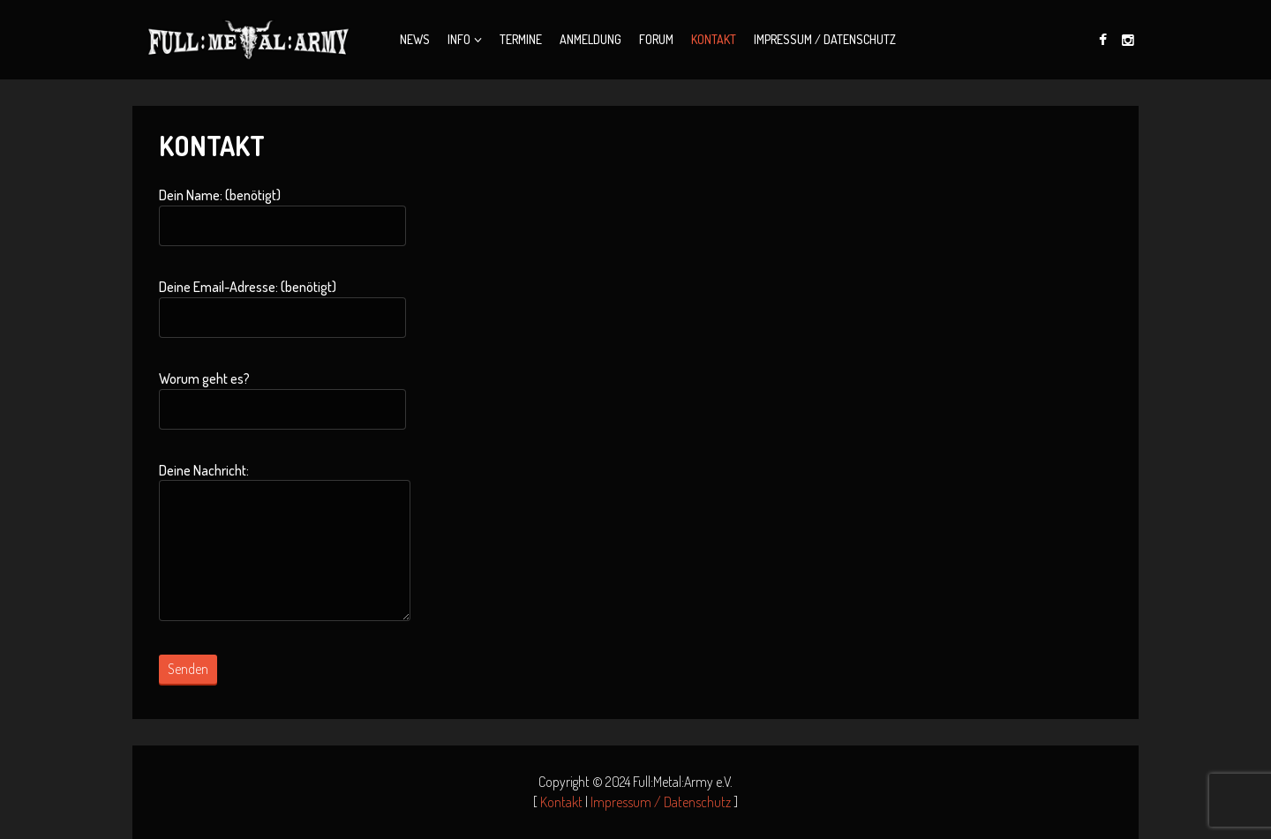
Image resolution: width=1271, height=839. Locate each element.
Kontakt (713, 39)
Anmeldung (590, 39)
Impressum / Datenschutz (825, 39)
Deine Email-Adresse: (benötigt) (282, 308)
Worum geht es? (282, 400)
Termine (521, 39)
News (415, 39)
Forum (656, 39)
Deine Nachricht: (284, 541)
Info (458, 39)
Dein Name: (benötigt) (282, 216)
